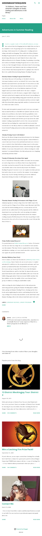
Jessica (9, 317)
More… (22, 18)
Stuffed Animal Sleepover (21, 243)
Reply (9, 326)
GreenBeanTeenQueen (14, 3)
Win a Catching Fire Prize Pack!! (17, 449)
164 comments (11, 467)
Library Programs (25, 302)
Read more (36, 413)
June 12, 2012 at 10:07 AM (19, 317)
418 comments (11, 413)
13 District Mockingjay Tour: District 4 (20, 393)
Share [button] (4, 305)
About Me (12, 18)
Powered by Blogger (21, 529)
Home (3, 18)
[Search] (35, 3)
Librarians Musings (13, 302)
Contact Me (7, 503)
